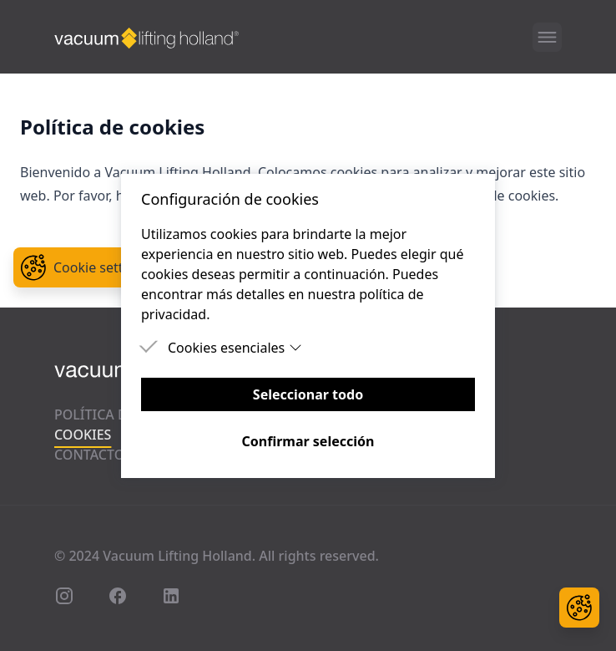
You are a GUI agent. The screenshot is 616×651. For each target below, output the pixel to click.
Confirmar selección (308, 441)
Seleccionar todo (308, 394)
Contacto (89, 454)
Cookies (82, 434)
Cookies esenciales (235, 347)
